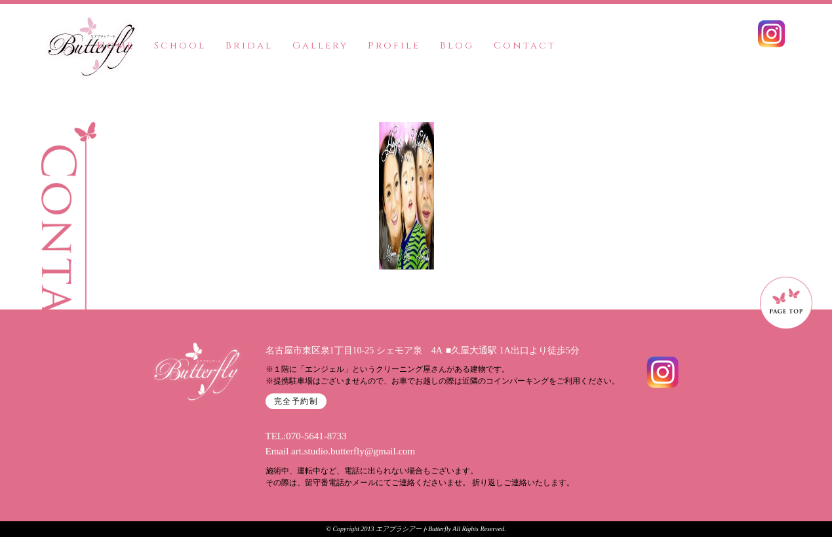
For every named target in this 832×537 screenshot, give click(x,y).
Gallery (320, 45)
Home (115, 45)
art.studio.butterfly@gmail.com (353, 451)
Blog (457, 45)
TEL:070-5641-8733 (306, 436)
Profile (394, 45)
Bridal (249, 45)
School (180, 45)
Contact (525, 45)
